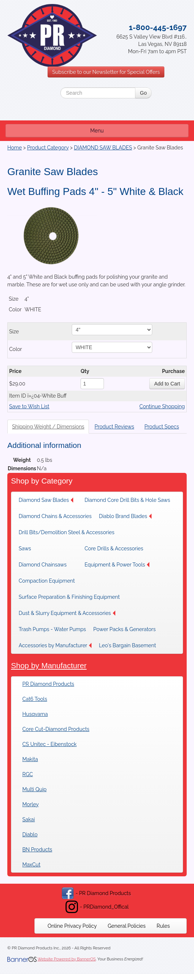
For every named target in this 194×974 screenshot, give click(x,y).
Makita (30, 759)
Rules (163, 926)
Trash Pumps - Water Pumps (52, 629)
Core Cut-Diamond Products (55, 729)
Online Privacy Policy (72, 926)
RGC (27, 774)
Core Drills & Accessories (114, 548)
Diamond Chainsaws (43, 565)
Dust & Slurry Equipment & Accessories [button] (67, 613)
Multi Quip (34, 789)
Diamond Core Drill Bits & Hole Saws (127, 500)
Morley (30, 804)
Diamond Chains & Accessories (55, 516)
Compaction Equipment (47, 581)
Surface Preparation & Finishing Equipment (69, 597)
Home (14, 148)
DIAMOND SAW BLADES (103, 148)
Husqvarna (35, 714)
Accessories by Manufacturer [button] (55, 645)
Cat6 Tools (34, 699)
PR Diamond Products (48, 684)
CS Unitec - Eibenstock (49, 744)
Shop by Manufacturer (49, 665)
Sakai (28, 819)
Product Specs (161, 427)
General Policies (127, 926)
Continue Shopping (162, 406)
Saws (25, 548)
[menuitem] (48, 500)
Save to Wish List (29, 406)
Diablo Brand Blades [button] (125, 516)
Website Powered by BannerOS (66, 959)
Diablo (29, 834)
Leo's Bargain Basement (127, 645)
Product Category (48, 148)
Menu (97, 131)
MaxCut (31, 865)
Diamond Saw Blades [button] (46, 500)
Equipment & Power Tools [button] (117, 565)
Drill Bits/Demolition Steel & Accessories (66, 532)
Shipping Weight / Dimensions (48, 427)
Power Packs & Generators (124, 629)
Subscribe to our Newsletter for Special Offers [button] (106, 72)
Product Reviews (114, 427)
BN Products (37, 849)
